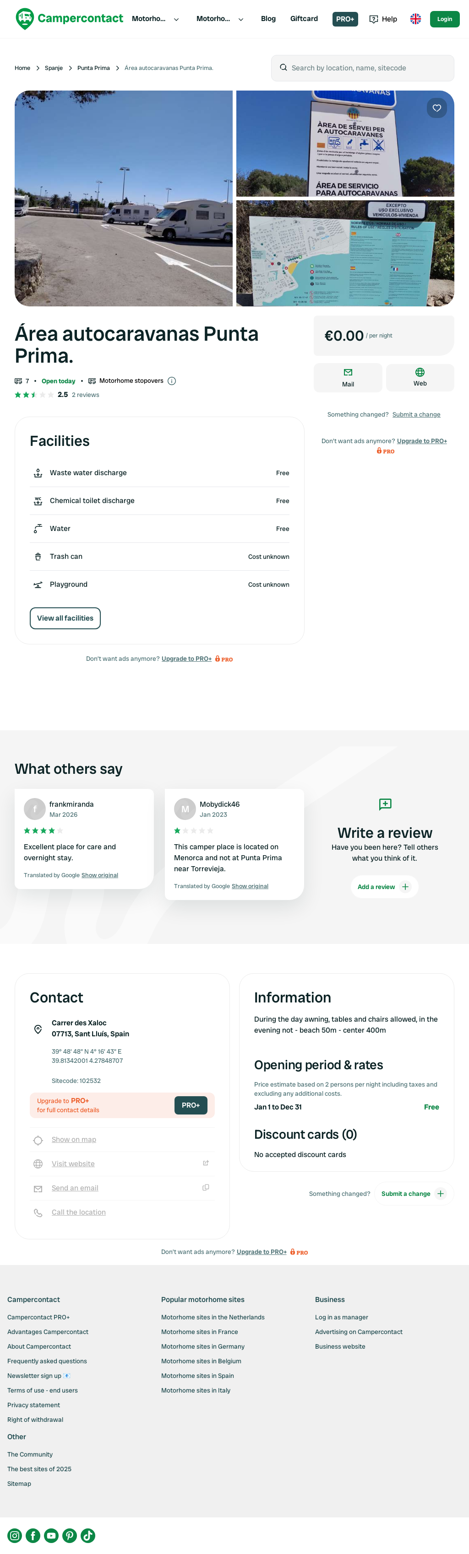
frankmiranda (71, 804)
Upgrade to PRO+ (187, 658)
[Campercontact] (70, 19)
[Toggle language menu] (415, 19)
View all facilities (65, 618)
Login (445, 19)
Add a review (385, 886)
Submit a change (417, 414)
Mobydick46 (220, 804)
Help (383, 19)
